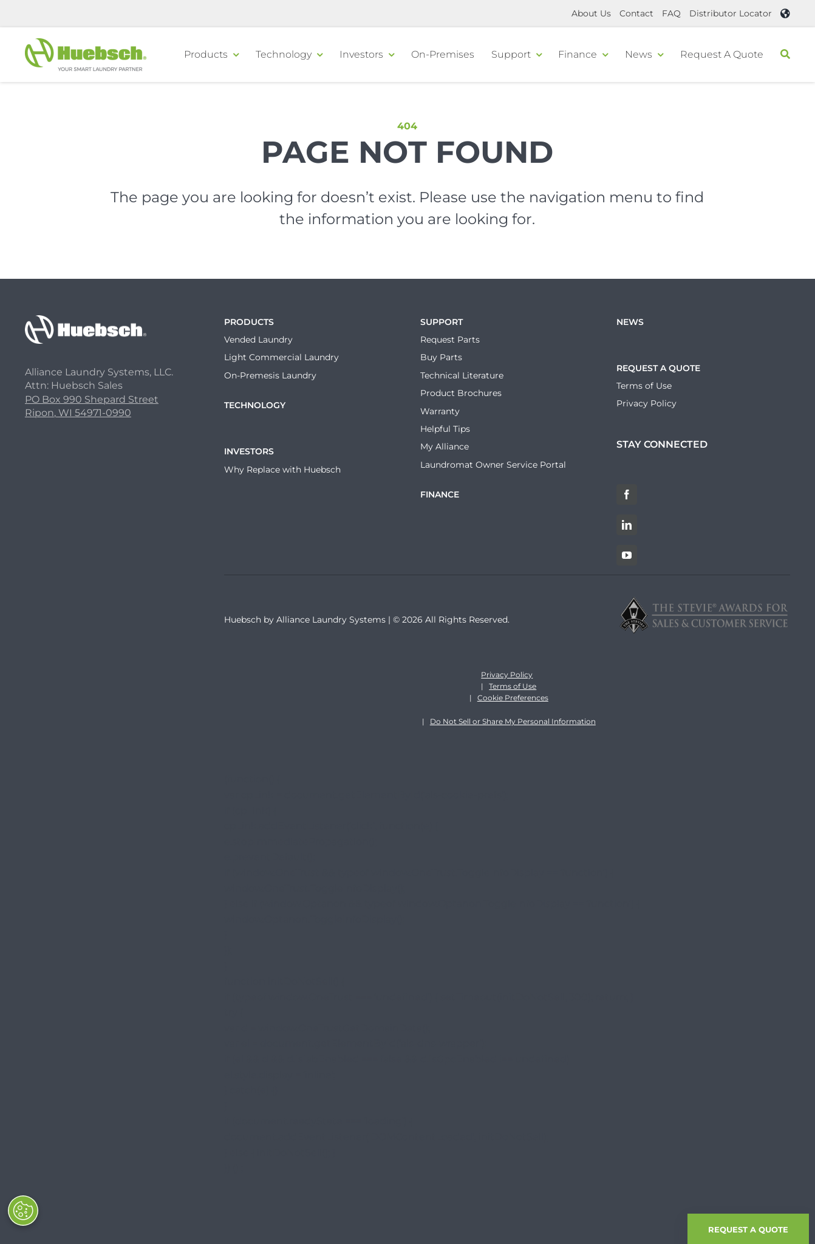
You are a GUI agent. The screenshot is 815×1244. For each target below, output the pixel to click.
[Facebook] (626, 494)
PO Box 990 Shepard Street (92, 399)
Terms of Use (512, 686)
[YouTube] (626, 555)
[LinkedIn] (626, 524)
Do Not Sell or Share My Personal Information (513, 721)
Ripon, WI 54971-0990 (78, 413)
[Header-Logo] (85, 43)
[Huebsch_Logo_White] (85, 320)
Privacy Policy (507, 674)
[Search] (785, 54)
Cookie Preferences (512, 697)
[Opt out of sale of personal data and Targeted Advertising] (23, 1210)
